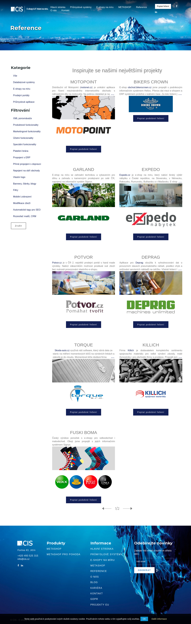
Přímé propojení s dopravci (27, 164)
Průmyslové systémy (81, 7)
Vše (15, 75)
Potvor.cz (57, 262)
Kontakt (65, 10)
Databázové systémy (24, 82)
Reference (141, 7)
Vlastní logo (19, 177)
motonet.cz (86, 87)
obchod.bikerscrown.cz (140, 87)
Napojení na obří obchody (26, 170)
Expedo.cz (124, 175)
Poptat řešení (163, 6)
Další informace (159, 619)
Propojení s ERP (21, 157)
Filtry (15, 190)
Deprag (139, 262)
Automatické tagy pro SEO (27, 209)
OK (144, 619)
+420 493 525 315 (28, 555)
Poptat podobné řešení (83, 149)
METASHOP (124, 7)
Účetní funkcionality (23, 138)
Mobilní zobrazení (22, 196)
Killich (131, 350)
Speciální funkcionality (24, 144)
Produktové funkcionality (25, 125)
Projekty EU (99, 604)
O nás (53, 10)
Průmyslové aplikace (24, 102)
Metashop (54, 549)
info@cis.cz (24, 559)
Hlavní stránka (57, 7)
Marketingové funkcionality (27, 131)
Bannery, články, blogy (24, 183)
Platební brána (20, 151)
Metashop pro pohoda (64, 554)
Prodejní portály (21, 95)
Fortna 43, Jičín (27, 550)
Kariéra (96, 588)
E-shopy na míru (104, 7)
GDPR (94, 599)
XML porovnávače (22, 118)
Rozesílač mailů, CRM (24, 216)
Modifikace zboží (21, 203)
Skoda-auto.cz (62, 350)
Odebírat (146, 570)
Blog (94, 582)
